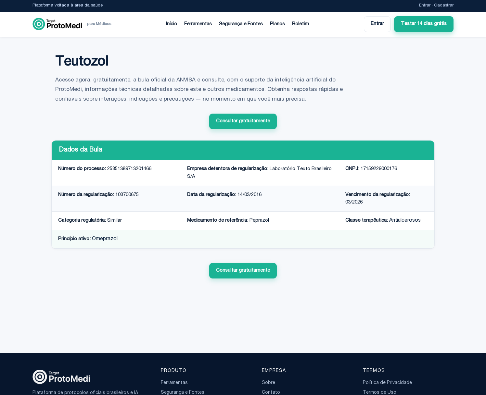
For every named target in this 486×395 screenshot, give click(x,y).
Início (171, 24)
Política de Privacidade (387, 383)
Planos (277, 24)
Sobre (268, 383)
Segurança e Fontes (241, 24)
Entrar (424, 6)
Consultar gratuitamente (243, 121)
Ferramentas (198, 24)
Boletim (300, 24)
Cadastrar (444, 6)
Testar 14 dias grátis (424, 23)
